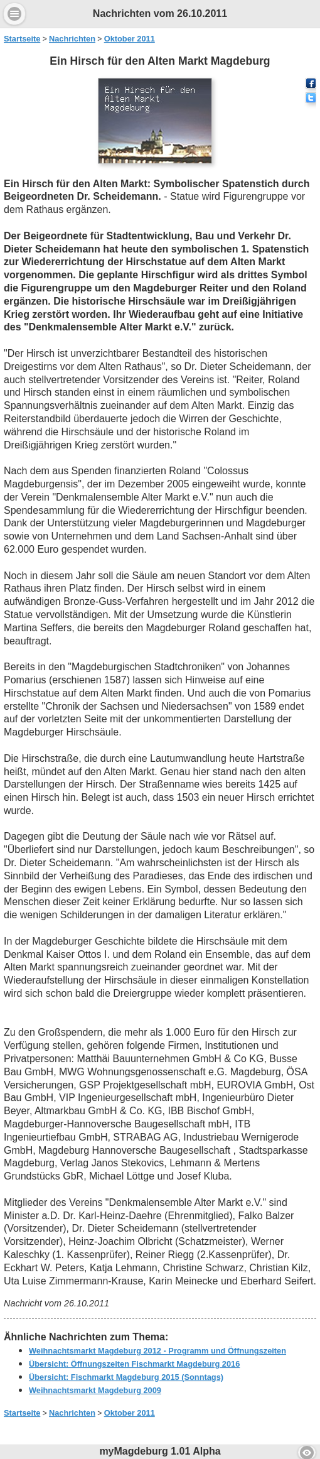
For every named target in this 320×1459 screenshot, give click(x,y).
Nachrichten (72, 38)
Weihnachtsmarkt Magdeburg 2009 (95, 1390)
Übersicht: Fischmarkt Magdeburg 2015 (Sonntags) (126, 1377)
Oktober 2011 (129, 38)
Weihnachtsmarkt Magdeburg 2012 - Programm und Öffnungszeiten (157, 1350)
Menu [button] (14, 14)
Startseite (22, 38)
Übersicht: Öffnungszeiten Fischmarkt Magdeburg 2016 (134, 1364)
